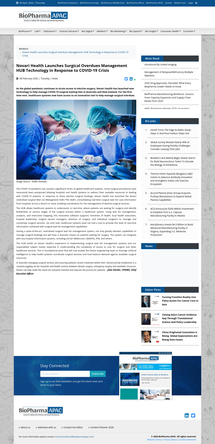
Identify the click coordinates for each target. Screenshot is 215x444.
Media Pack (180, 2)
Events (168, 2)
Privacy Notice (170, 439)
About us (24, 427)
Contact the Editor (72, 427)
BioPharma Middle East (112, 2)
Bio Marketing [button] (117, 31)
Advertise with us (46, 427)
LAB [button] (37, 31)
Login (190, 2)
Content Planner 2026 (101, 427)
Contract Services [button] (68, 31)
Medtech (23, 48)
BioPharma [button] (24, 31)
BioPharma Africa (135, 2)
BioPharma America (68, 2)
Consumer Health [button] (170, 31)
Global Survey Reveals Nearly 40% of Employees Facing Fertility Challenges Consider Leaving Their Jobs (170, 146)
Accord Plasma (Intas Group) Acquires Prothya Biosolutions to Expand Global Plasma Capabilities (170, 196)
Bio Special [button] (135, 31)
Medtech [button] (101, 31)
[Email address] (65, 374)
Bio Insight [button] (150, 31)
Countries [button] (188, 31)
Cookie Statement (187, 439)
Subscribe (98, 373)
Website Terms (154, 439)
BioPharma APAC (154, 2)
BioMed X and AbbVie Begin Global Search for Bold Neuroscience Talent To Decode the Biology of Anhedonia (172, 161)
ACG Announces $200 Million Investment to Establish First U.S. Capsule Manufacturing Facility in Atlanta (172, 212)
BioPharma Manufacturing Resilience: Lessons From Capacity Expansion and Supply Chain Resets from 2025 (169, 98)
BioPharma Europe (89, 2)
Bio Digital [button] (87, 31)
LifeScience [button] (49, 31)
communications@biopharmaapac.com (74, 436)
